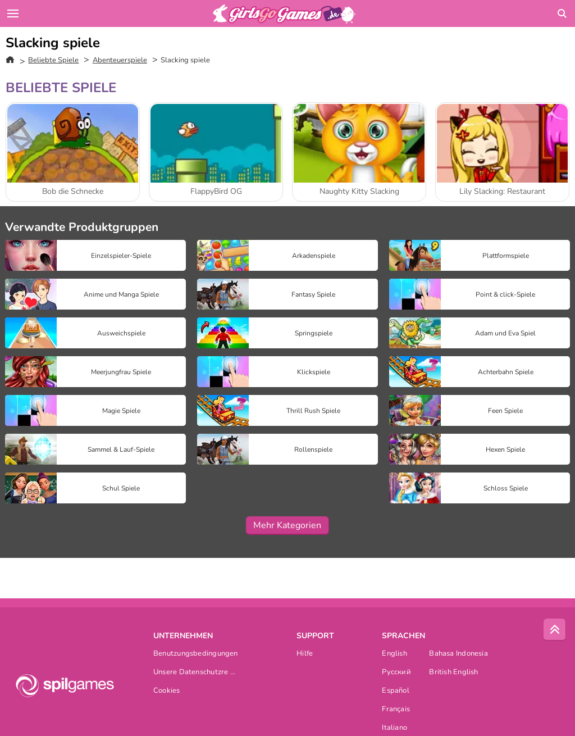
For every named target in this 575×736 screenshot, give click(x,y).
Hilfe (304, 654)
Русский (396, 673)
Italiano (394, 728)
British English (453, 673)
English (394, 654)
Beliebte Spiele (53, 60)
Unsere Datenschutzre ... (194, 673)
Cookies (166, 691)
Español (395, 691)
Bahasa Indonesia (458, 654)
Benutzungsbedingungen (195, 654)
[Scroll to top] (555, 630)
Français (396, 710)
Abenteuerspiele (120, 60)
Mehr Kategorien (287, 525)
